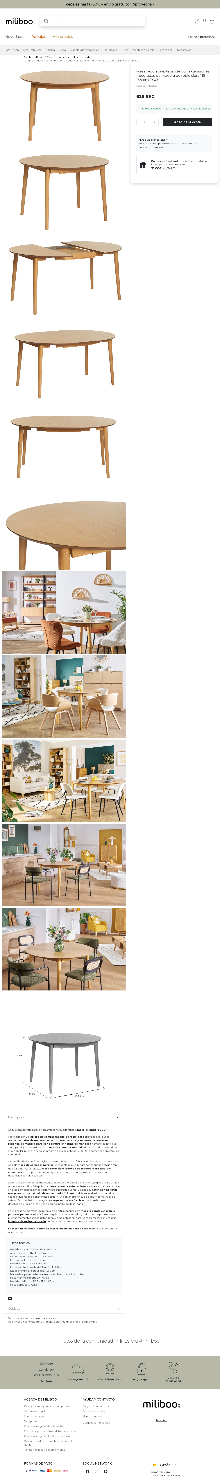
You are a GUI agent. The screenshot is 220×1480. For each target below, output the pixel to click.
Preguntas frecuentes (96, 1406)
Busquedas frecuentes (96, 1422)
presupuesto (159, 143)
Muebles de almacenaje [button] (84, 50)
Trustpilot (161, 1420)
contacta (174, 143)
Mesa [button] (63, 50)
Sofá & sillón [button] (12, 50)
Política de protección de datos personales (50, 1431)
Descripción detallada (146, 86)
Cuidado (14, 1308)
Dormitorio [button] (110, 50)
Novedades (15, 36)
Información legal (34, 1411)
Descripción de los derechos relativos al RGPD (48, 1443)
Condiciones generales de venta (43, 1426)
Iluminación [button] (166, 50)
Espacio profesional (202, 37)
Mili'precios (62, 36)
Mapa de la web (92, 1416)
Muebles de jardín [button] (143, 50)
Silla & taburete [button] (32, 50)
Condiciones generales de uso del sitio (47, 1436)
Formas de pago (34, 1416)
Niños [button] (125, 50)
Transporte (30, 1421)
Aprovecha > (144, 4)
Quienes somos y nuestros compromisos (48, 1406)
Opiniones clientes (94, 1411)
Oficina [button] (50, 50)
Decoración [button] (184, 50)
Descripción (16, 1117)
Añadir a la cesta (187, 122)
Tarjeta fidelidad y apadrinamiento (44, 1449)
